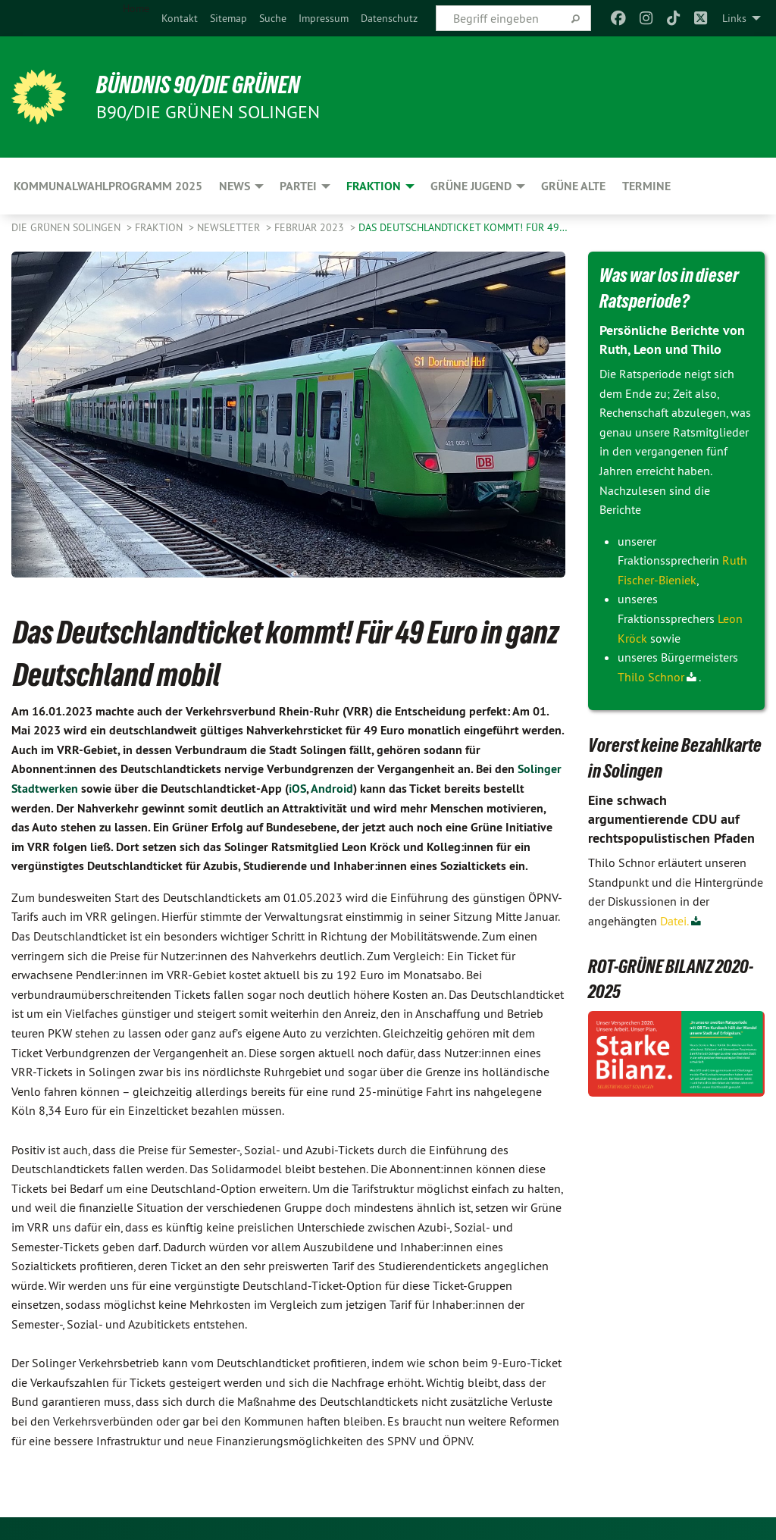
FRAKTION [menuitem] (373, 186)
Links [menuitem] (734, 18)
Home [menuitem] (136, 8)
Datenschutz (389, 18)
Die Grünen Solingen (67, 227)
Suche (272, 18)
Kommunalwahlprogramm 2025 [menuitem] (108, 186)
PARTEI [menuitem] (298, 186)
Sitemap (228, 18)
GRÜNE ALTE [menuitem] (573, 186)
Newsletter (230, 227)
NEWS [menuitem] (234, 186)
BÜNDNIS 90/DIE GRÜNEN (198, 85)
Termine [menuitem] (646, 186)
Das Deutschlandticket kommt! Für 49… (463, 227)
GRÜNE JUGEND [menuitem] (471, 186)
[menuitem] (179, 18)
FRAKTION (160, 227)
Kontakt (179, 18)
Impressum (324, 18)
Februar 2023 (310, 227)
